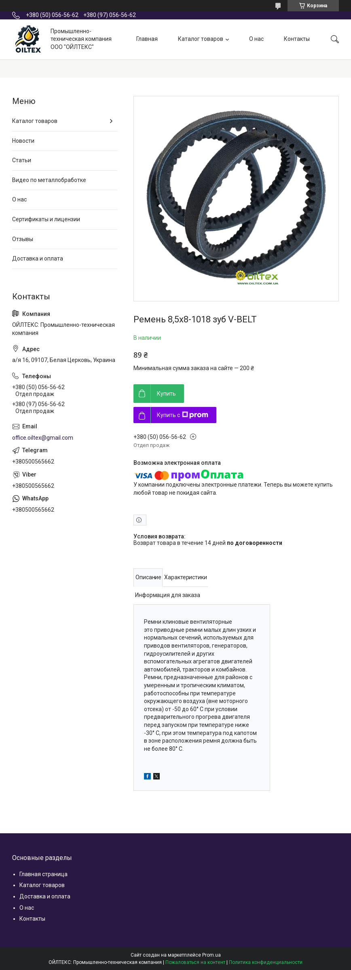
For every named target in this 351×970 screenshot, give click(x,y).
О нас (256, 39)
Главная (147, 39)
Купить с (182, 415)
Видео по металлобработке (49, 180)
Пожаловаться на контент (195, 962)
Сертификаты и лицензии (46, 219)
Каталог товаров (200, 39)
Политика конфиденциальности (265, 962)
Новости (23, 141)
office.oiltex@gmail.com (42, 437)
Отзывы (22, 239)
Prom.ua (211, 955)
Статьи (21, 160)
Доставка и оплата (37, 258)
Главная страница (43, 874)
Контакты (297, 39)
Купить (166, 393)
